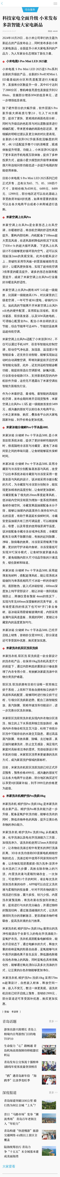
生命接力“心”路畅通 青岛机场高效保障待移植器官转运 (21, 1050)
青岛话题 (9, 1021)
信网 (30, 3)
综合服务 (30, 9)
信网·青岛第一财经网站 (3, 3)
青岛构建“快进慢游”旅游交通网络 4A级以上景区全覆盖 (21, 1135)
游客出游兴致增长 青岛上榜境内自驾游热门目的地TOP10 (20, 1034)
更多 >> (53, 1021)
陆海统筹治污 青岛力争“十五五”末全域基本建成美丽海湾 (21, 1151)
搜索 (49, 3)
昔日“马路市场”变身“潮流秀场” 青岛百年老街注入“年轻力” (21, 1119)
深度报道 (9, 1092)
